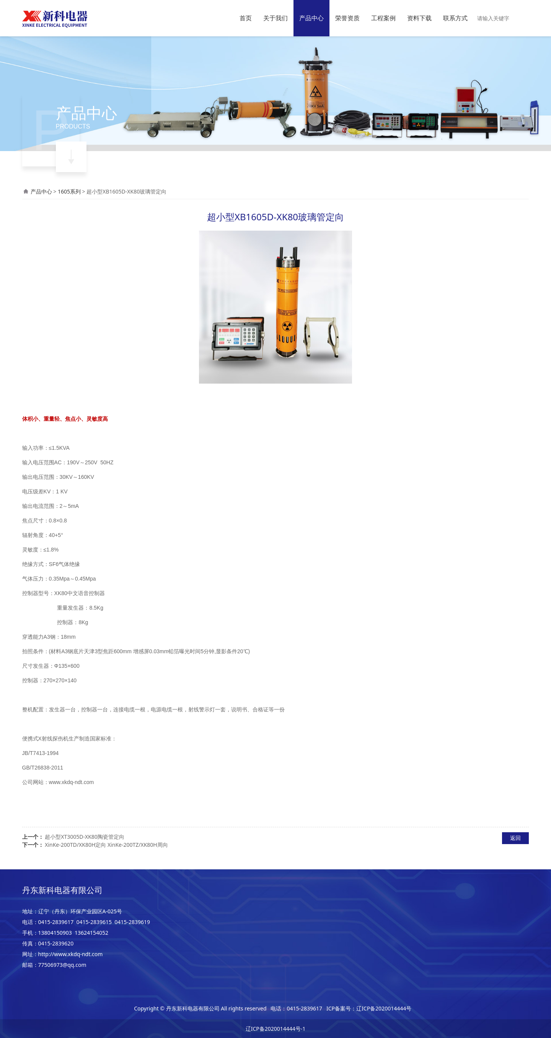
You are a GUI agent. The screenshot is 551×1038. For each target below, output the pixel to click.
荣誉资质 (347, 18)
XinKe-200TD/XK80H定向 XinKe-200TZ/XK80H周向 (106, 844)
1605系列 (69, 191)
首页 (246, 18)
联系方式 (455, 18)
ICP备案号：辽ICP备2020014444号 (368, 1008)
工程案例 (383, 18)
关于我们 (275, 18)
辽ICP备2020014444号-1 (276, 1028)
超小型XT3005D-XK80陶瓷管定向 (84, 836)
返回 (515, 837)
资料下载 (419, 18)
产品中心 (311, 18)
